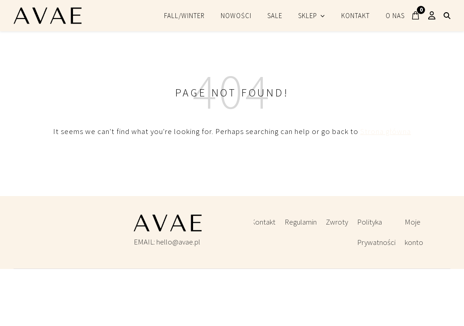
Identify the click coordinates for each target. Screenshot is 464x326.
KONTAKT (355, 15)
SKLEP (307, 15)
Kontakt (263, 222)
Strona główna (385, 131)
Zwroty (337, 222)
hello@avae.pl (178, 242)
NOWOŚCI (236, 15)
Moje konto (414, 232)
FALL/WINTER (184, 15)
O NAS (395, 15)
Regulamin (301, 222)
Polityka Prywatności (376, 232)
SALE (274, 15)
